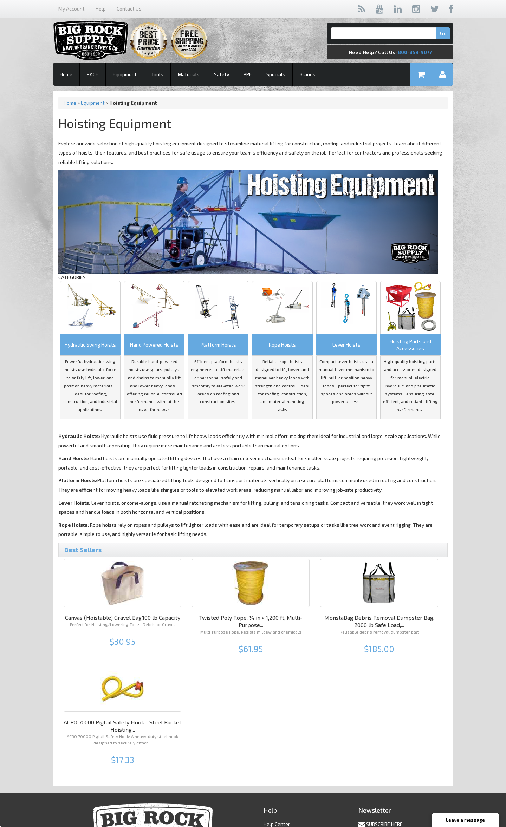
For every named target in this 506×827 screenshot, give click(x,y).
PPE (248, 74)
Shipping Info (278, 733)
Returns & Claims (283, 747)
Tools (157, 74)
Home (66, 74)
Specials (275, 74)
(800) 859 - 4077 (282, 796)
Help (101, 9)
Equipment (125, 74)
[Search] (390, 33)
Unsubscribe (370, 742)
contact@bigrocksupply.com (295, 803)
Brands (308, 74)
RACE (92, 74)
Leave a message (465, 820)
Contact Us (129, 9)
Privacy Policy (278, 740)
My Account (71, 9)
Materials (189, 74)
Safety (221, 74)
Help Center (277, 726)
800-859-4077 (415, 52)
